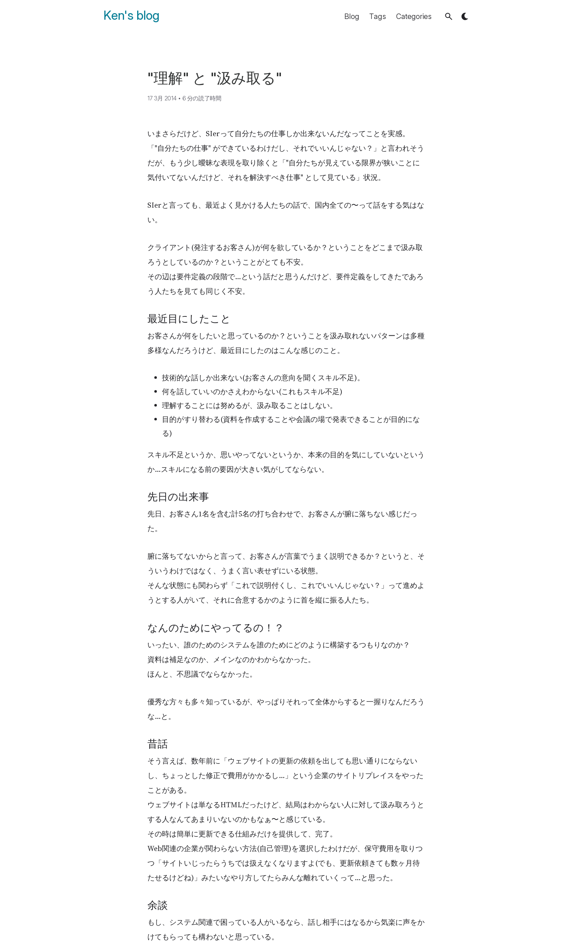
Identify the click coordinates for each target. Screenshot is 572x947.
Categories (414, 16)
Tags (377, 16)
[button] (448, 16)
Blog (351, 16)
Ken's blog (131, 15)
